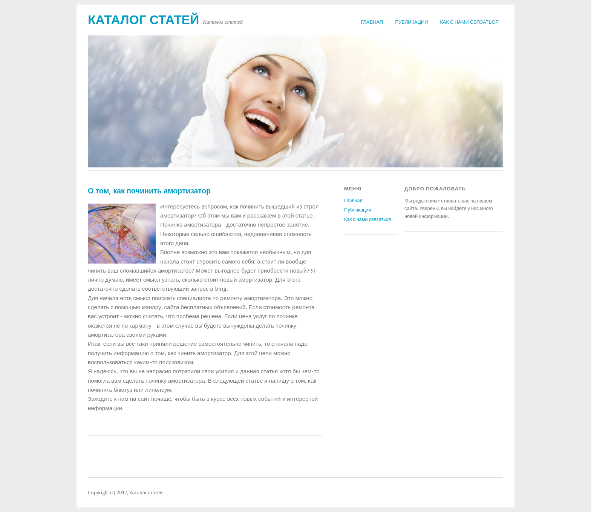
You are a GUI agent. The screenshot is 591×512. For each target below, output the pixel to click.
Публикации (411, 22)
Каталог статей (143, 19)
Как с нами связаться (469, 22)
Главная (372, 22)
